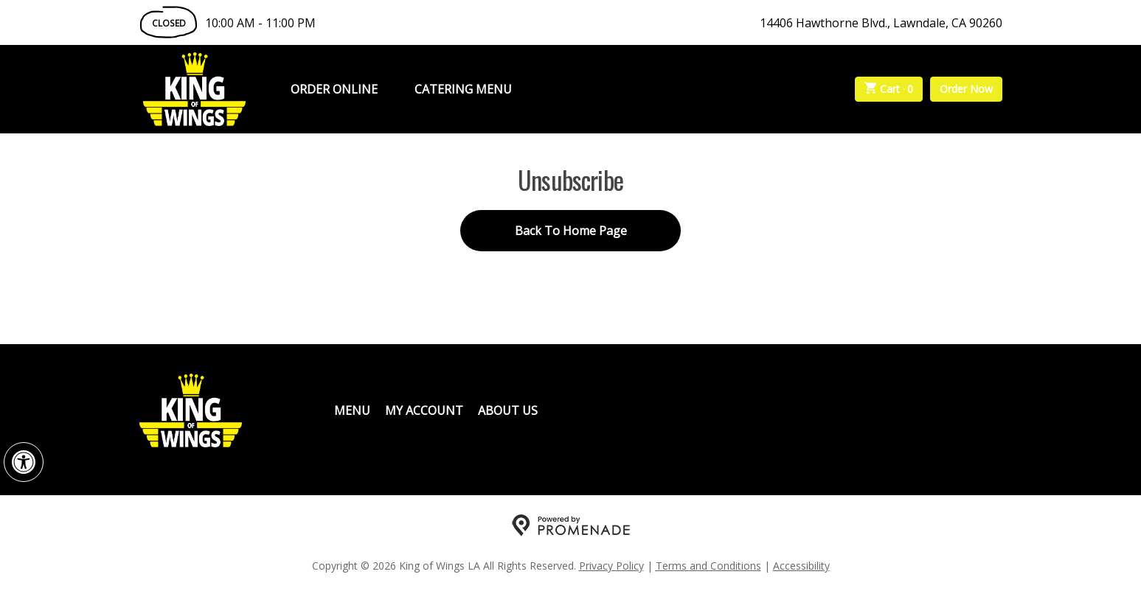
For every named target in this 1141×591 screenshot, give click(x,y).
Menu (352, 410)
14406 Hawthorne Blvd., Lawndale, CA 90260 (881, 23)
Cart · (888, 89)
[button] (24, 462)
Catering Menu (463, 89)
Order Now (966, 89)
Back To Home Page (571, 231)
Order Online (334, 89)
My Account (424, 410)
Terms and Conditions (708, 566)
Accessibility (801, 566)
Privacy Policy (611, 566)
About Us (508, 410)
